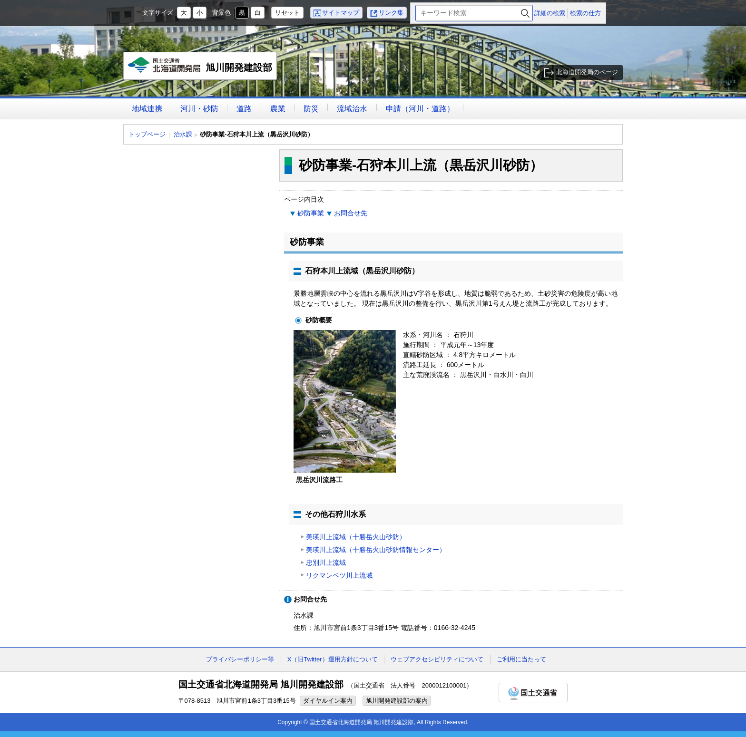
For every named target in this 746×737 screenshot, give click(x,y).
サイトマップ (340, 12)
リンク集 (391, 12)
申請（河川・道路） (420, 109)
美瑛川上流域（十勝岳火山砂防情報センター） (376, 549)
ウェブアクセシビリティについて (437, 659)
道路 (244, 109)
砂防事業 (310, 213)
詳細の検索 (549, 13)
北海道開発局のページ (587, 72)
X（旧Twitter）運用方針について (332, 659)
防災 (311, 109)
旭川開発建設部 (200, 68)
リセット (287, 12)
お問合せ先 (350, 213)
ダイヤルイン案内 (328, 700)
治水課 (183, 134)
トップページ (147, 134)
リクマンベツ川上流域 (339, 575)
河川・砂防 (199, 109)
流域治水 (352, 109)
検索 (525, 13)
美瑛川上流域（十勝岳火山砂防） (356, 537)
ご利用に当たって (521, 659)
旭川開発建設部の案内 (397, 700)
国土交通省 (533, 692)
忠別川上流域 (326, 562)
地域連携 (147, 109)
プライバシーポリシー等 (240, 659)
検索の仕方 (585, 13)
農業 (277, 109)
